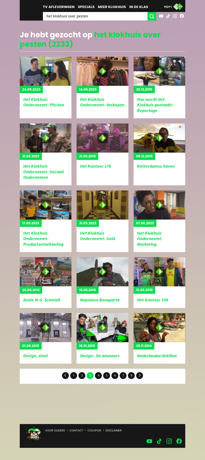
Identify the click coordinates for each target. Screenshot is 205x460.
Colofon (94, 430)
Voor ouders (55, 430)
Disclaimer (114, 430)
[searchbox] (95, 16)
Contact (76, 430)
